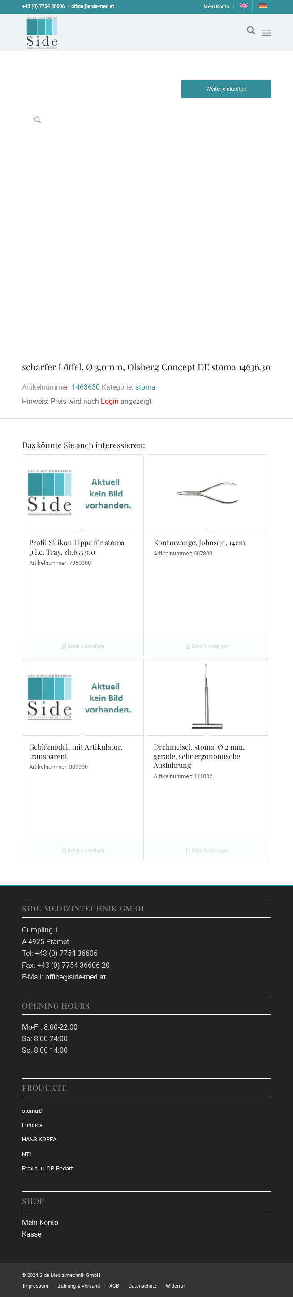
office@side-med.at (92, 6)
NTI (26, 1154)
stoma (145, 387)
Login (110, 401)
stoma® (32, 1110)
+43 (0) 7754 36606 (43, 6)
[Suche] (246, 32)
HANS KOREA (39, 1139)
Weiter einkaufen (226, 89)
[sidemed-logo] (121, 32)
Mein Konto (216, 7)
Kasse (31, 1234)
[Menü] (266, 33)
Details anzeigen (83, 647)
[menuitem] (216, 7)
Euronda (32, 1125)
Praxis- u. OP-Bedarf (47, 1168)
